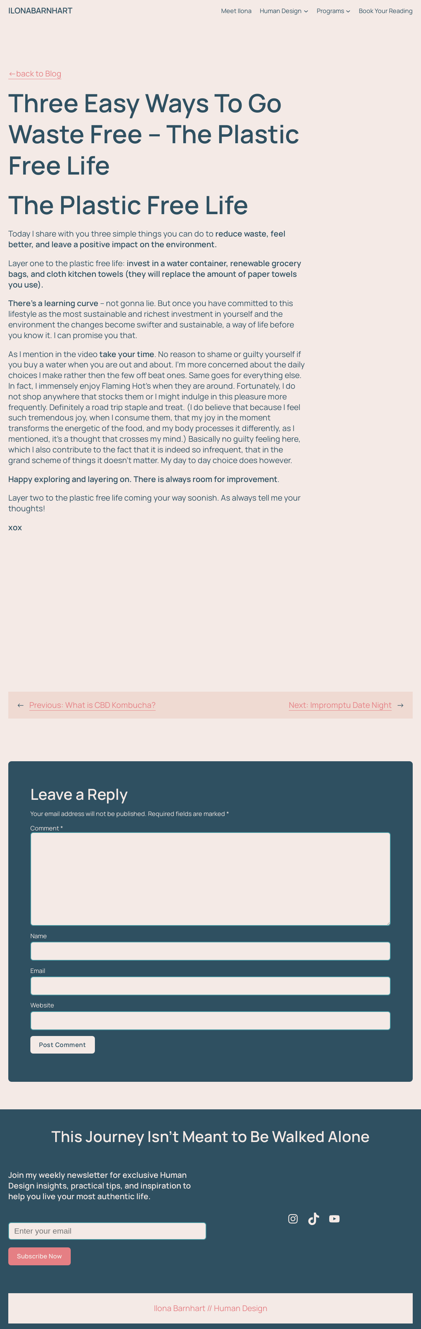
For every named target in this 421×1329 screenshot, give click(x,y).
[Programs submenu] (348, 11)
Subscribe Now (39, 1256)
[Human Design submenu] (306, 11)
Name (38, 936)
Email (37, 971)
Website (42, 1005)
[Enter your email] (107, 1231)
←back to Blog (34, 73)
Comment (46, 828)
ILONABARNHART (40, 10)
